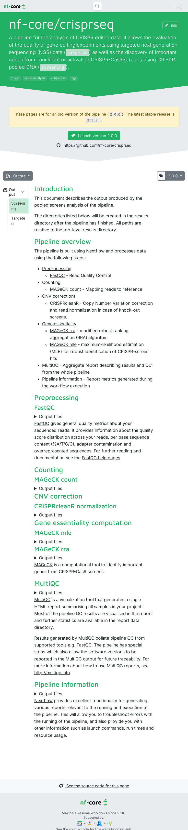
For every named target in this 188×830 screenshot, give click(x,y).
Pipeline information (62, 379)
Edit (171, 25)
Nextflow (95, 250)
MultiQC (50, 365)
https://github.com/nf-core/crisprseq (94, 145)
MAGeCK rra (62, 330)
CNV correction (58, 296)
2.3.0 (92, 120)
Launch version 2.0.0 (94, 135)
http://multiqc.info (52, 672)
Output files (50, 416)
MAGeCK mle (63, 344)
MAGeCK (43, 564)
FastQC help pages (101, 457)
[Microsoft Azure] (100, 823)
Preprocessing (56, 268)
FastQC (57, 275)
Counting (51, 282)
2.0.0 (173, 175)
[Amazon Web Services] (90, 823)
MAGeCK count (65, 289)
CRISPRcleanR (64, 303)
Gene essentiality (59, 323)
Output (16, 175)
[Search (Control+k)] (97, 6)
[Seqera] (80, 823)
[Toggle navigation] (178, 6)
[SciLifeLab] (109, 823)
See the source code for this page (94, 785)
